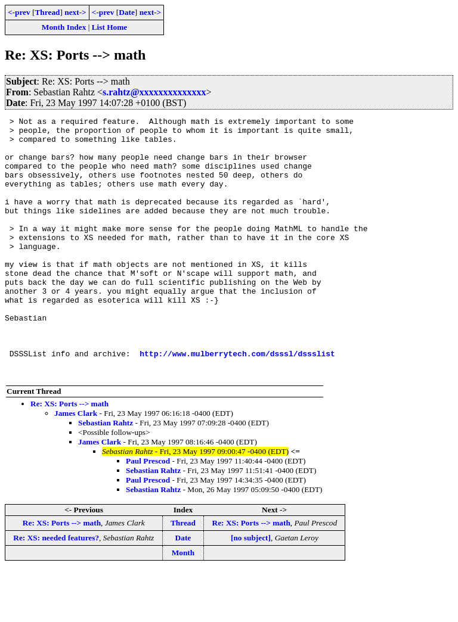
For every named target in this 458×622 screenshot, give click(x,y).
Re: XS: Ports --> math (69, 455)
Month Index (64, 27)
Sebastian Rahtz (105, 474)
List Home (110, 27)
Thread (47, 12)
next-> (75, 12)
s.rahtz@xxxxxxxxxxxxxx (154, 92)
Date (127, 12)
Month (183, 604)
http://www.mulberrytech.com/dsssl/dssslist (237, 401)
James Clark (75, 465)
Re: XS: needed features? (56, 589)
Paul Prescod (148, 512)
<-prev (19, 12)
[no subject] (251, 589)
